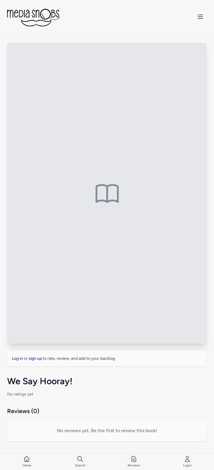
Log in (17, 358)
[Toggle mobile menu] (200, 16)
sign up (35, 358)
